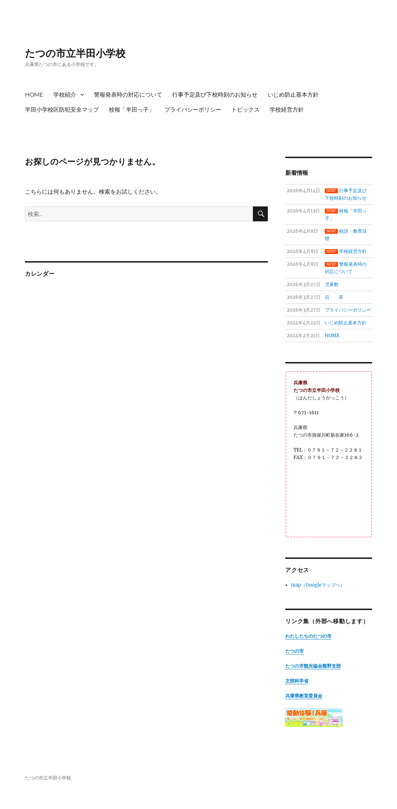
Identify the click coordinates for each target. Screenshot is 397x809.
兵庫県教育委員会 (303, 696)
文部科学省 (296, 681)
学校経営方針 (287, 109)
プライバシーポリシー (192, 109)
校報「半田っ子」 (131, 109)
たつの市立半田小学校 (75, 53)
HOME (34, 94)
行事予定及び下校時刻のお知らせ (215, 94)
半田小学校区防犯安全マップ (62, 109)
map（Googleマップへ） (318, 585)
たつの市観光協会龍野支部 (313, 666)
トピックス (245, 109)
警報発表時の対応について (128, 94)
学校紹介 (64, 94)
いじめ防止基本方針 (293, 94)
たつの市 (294, 651)
